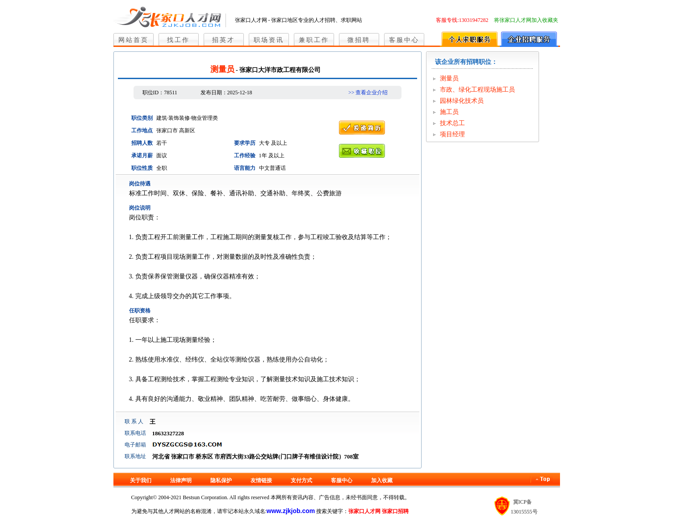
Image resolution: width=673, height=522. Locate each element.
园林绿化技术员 (462, 100)
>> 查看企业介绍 (368, 92)
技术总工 (452, 123)
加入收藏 (382, 480)
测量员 (449, 78)
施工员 (449, 112)
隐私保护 (221, 480)
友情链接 (261, 480)
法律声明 (181, 480)
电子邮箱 (135, 445)
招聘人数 (142, 143)
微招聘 (358, 40)
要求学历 (244, 143)
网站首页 (133, 40)
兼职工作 (314, 40)
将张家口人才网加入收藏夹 (526, 20)
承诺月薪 (142, 155)
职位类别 (142, 118)
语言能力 (244, 168)
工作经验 (244, 155)
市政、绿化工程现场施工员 (477, 89)
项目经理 (452, 134)
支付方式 (301, 480)
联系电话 (135, 433)
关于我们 (140, 480)
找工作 (178, 40)
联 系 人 (134, 421)
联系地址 (135, 456)
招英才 (223, 40)
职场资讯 (269, 40)
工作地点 (142, 130)
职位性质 (142, 168)
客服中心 (404, 40)
